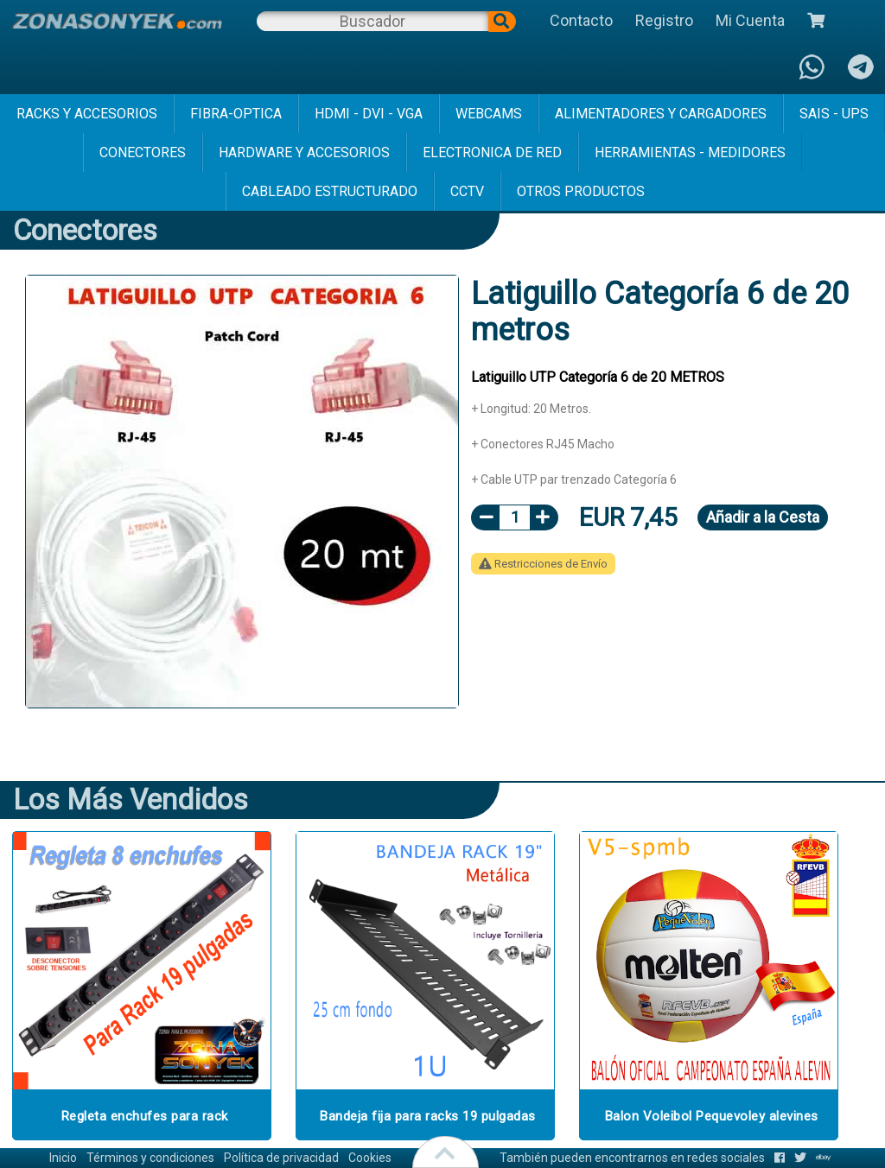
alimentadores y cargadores (661, 113)
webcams (488, 113)
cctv (467, 191)
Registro (664, 20)
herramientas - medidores (690, 152)
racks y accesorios (86, 113)
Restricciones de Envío (543, 563)
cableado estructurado (329, 191)
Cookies (370, 1158)
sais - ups (834, 113)
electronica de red (492, 152)
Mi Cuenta (750, 20)
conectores (142, 152)
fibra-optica (236, 113)
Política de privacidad (281, 1158)
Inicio (63, 1158)
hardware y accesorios (304, 152)
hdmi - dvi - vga (369, 113)
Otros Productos (581, 191)
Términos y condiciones (150, 1158)
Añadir (762, 517)
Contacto (581, 20)
